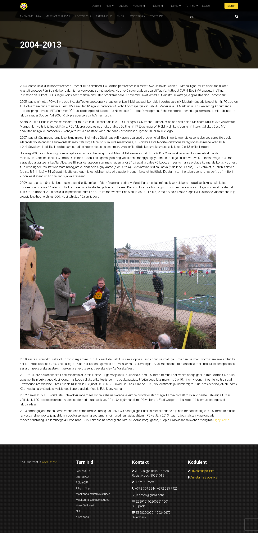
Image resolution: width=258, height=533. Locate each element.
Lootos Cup (83, 471)
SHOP (120, 16)
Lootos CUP (83, 16)
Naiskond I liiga (30, 16)
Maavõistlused (85, 505)
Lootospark (137, 16)
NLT (78, 511)
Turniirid (190, 5)
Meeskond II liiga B (58, 16)
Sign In (231, 5)
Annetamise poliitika (203, 477)
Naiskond (157, 5)
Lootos (206, 5)
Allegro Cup (83, 488)
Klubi (108, 5)
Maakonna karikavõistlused (92, 499)
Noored (174, 5)
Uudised (123, 5)
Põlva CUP (82, 482)
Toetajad (156, 16)
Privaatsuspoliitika (202, 471)
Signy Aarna (221, 420)
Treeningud (104, 16)
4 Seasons (82, 516)
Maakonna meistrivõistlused (93, 494)
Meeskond (139, 5)
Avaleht (97, 5)
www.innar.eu (50, 462)
